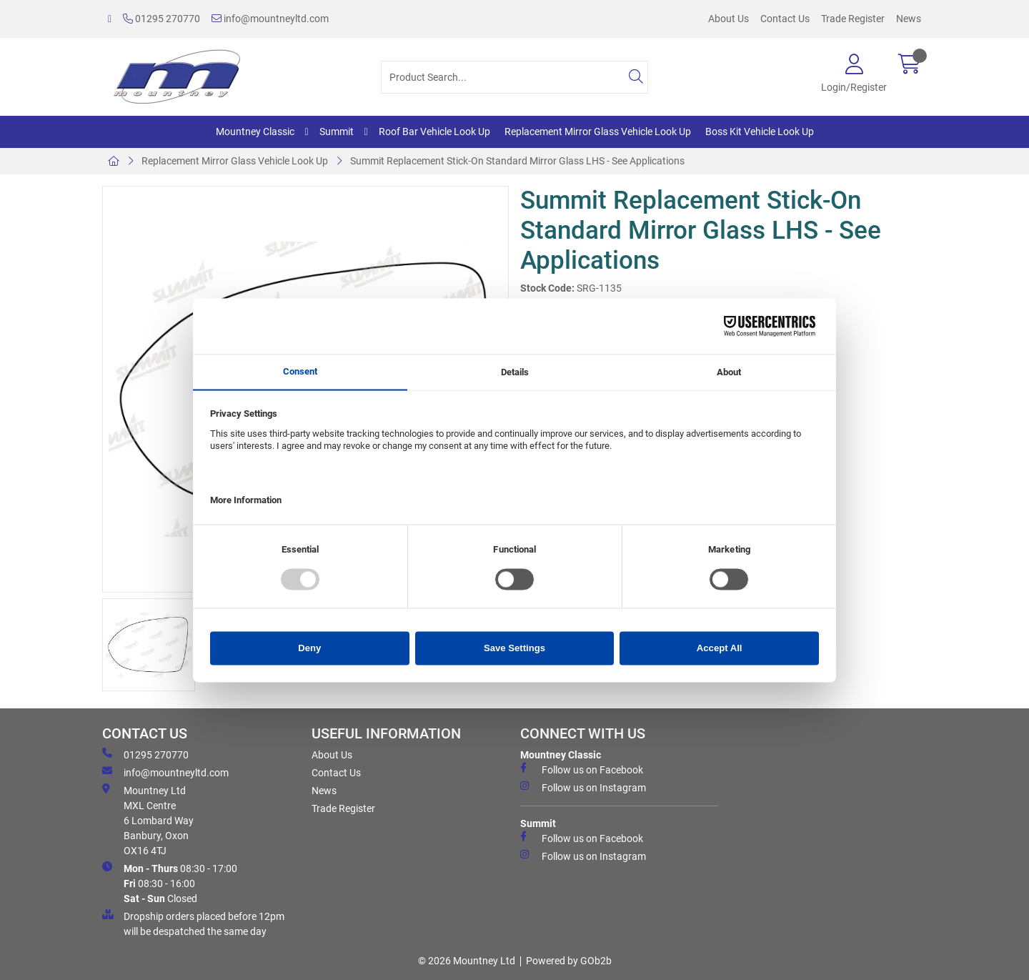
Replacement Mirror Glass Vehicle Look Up (597, 131)
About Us (728, 18)
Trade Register (853, 18)
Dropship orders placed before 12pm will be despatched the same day (193, 923)
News (908, 18)
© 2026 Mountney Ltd (466, 960)
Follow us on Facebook (581, 769)
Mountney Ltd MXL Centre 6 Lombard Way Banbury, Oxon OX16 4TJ (148, 819)
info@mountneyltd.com (270, 18)
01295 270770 (161, 18)
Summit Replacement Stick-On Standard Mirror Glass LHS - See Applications (517, 161)
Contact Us (785, 18)
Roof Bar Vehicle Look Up (434, 131)
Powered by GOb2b (569, 960)
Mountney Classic (255, 131)
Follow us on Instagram (583, 787)
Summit (336, 131)
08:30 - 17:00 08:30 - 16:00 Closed (169, 882)
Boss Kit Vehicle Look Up (759, 131)
